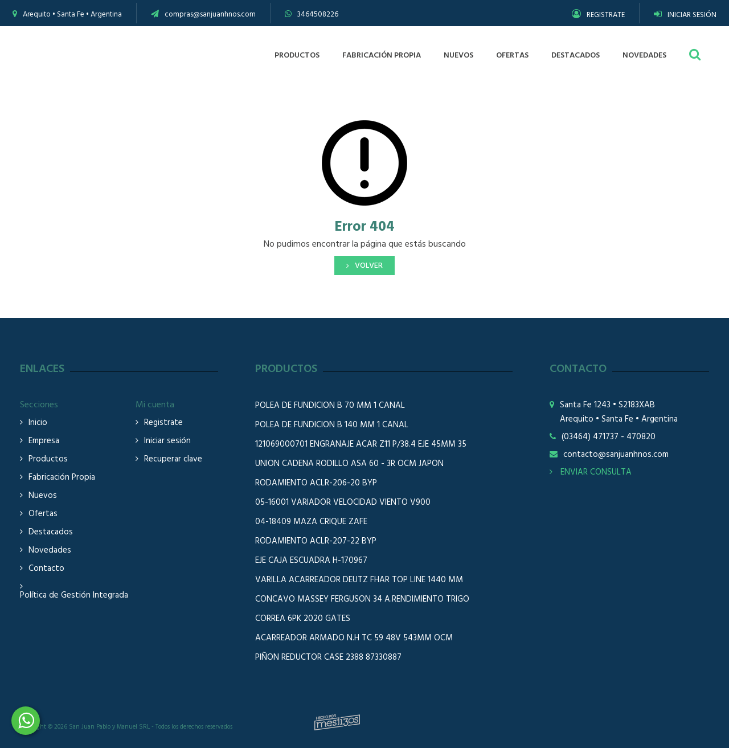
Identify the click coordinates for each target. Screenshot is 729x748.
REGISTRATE (598, 15)
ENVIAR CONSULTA (591, 472)
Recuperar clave (173, 459)
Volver (369, 265)
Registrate (163, 423)
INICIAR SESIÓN (685, 15)
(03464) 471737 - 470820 (609, 437)
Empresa (43, 441)
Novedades (49, 550)
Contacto (46, 569)
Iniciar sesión (167, 441)
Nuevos (42, 496)
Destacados (50, 532)
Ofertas (43, 514)
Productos (48, 459)
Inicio (37, 423)
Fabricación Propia (61, 477)
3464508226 (317, 15)
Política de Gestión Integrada (74, 595)
